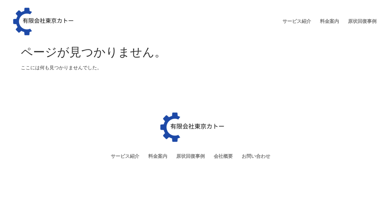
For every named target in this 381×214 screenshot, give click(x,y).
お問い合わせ (356, 25)
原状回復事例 (291, 25)
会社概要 (323, 25)
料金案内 (258, 25)
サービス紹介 (225, 25)
